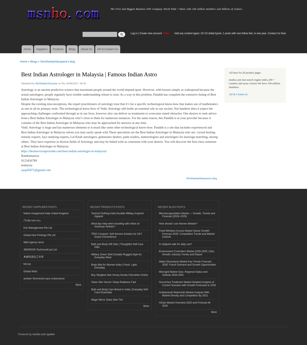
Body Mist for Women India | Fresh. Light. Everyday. (114, 266)
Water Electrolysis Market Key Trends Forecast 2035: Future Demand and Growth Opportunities (187, 263)
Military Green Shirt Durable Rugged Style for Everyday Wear (116, 256)
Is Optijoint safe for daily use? (175, 244)
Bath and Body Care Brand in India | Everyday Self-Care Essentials (120, 291)
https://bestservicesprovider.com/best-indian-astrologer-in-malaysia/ (64, 151)
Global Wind (30, 271)
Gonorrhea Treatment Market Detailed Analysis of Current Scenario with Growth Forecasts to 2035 (187, 284)
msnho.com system (43, 334)
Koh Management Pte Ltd (38, 227)
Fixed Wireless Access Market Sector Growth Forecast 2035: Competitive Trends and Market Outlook (187, 233)
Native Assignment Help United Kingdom (46, 213)
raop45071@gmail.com (36, 170)
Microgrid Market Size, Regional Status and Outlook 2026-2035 (183, 273)
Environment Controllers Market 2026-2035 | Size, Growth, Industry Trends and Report (187, 253)
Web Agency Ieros (34, 242)
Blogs (72, 49)
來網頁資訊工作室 (34, 256)
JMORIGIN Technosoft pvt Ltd (40, 249)
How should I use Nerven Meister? (178, 223)
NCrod (27, 264)
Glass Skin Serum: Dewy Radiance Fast (113, 282)
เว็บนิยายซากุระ (32, 220)
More (78, 284)
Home (27, 49)
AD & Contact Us (107, 49)
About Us (86, 49)
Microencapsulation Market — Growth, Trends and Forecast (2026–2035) (187, 215)
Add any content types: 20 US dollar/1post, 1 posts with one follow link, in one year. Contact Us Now (230, 33)
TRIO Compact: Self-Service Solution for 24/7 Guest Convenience (116, 235)
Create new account (151, 33)
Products (58, 49)
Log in (133, 33)
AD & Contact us (238, 94)
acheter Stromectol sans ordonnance (44, 278)
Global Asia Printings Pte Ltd (39, 235)
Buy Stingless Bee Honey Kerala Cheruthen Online (119, 275)
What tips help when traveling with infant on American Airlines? (115, 225)
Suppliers (41, 49)
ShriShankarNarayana (46, 83)
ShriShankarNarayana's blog (57, 61)
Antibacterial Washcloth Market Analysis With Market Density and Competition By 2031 (184, 294)
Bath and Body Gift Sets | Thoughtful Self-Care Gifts (117, 246)
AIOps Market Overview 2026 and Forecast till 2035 (184, 304)
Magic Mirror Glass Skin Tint (107, 299)
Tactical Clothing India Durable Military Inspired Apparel (117, 215)
